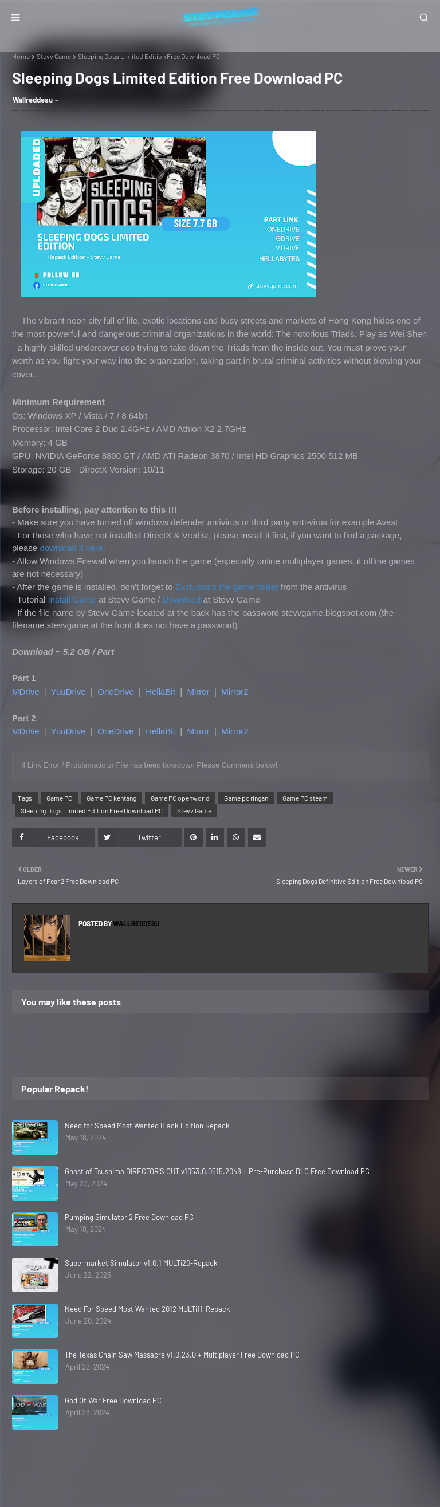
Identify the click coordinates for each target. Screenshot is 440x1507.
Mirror (198, 692)
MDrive (26, 692)
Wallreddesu (33, 99)
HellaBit (160, 692)
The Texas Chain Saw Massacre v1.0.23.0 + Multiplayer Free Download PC (182, 1354)
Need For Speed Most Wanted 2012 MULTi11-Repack (147, 1308)
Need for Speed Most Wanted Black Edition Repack (147, 1125)
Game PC (59, 798)
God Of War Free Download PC (113, 1400)
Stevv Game (54, 56)
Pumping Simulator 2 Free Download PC (129, 1217)
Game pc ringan (246, 798)
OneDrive (115, 692)
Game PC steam (305, 798)
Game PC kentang (111, 798)
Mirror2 (235, 692)
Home (21, 56)
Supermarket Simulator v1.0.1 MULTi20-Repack (141, 1263)
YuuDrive (68, 692)
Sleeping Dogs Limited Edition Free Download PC (92, 810)
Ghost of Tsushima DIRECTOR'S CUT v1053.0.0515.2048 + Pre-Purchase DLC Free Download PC (217, 1171)
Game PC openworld (180, 798)
